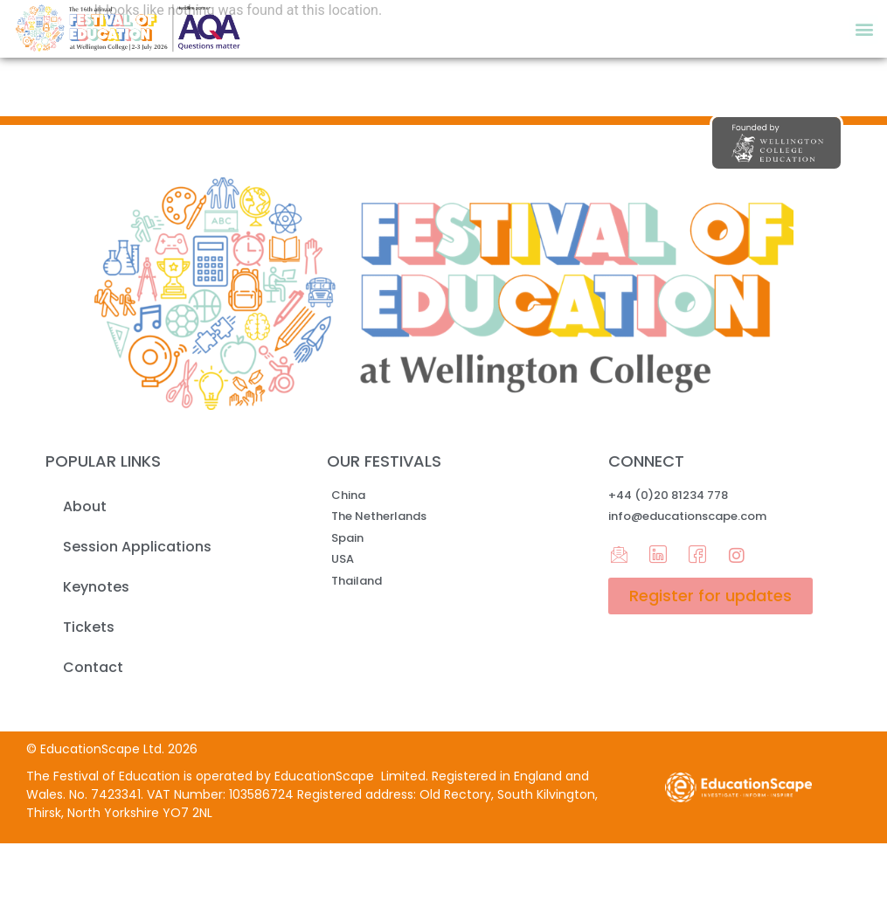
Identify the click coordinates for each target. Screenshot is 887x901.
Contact (93, 667)
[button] (863, 29)
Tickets (88, 627)
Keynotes (96, 587)
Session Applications (137, 547)
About (85, 506)
